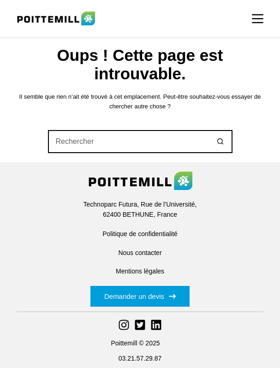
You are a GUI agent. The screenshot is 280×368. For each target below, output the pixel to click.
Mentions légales (140, 271)
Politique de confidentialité (140, 233)
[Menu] (257, 18)
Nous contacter (139, 252)
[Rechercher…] (128, 141)
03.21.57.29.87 (140, 358)
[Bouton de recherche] (220, 141)
